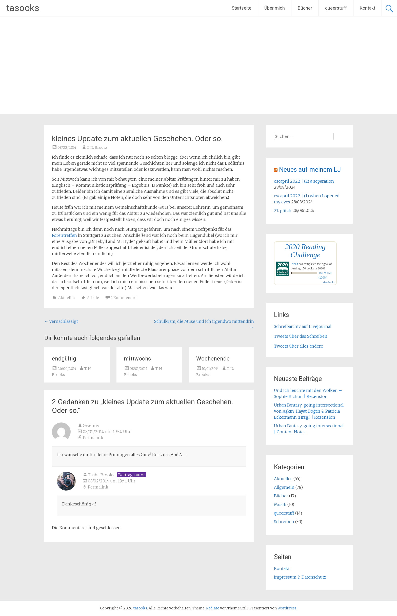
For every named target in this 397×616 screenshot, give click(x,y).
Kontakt (367, 8)
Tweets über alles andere (298, 346)
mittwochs (137, 358)
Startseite (241, 8)
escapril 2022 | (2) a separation (304, 181)
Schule (93, 297)
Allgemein (284, 487)
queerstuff (336, 8)
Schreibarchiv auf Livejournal (302, 326)
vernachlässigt (61, 321)
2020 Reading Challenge (305, 251)
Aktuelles (66, 297)
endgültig (64, 358)
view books (328, 282)
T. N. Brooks (97, 147)
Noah (294, 264)
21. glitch (282, 210)
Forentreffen (64, 235)
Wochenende (213, 358)
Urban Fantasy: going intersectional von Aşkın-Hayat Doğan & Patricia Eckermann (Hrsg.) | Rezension (309, 411)
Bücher (305, 8)
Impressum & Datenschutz (300, 577)
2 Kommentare (123, 297)
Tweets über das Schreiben (300, 336)
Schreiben (284, 521)
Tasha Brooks (101, 474)
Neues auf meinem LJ (310, 169)
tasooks (22, 8)
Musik (280, 504)
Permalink (93, 437)
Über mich (274, 8)
